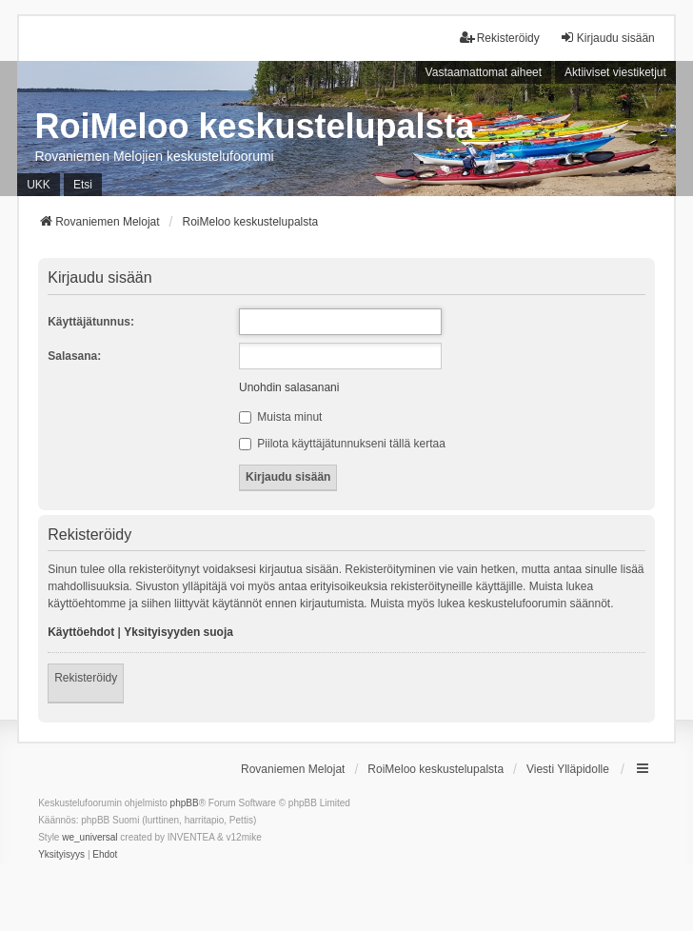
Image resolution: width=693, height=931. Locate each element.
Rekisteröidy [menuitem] (500, 37)
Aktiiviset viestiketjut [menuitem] (615, 72)
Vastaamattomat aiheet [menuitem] (484, 72)
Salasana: (74, 356)
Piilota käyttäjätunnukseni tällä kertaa (342, 443)
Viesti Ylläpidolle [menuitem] (567, 769)
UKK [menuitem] (38, 184)
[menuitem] (61, 854)
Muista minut (280, 417)
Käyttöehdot (81, 632)
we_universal (89, 837)
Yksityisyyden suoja (178, 632)
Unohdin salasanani (289, 387)
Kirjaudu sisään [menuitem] (607, 37)
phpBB (184, 803)
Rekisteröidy (85, 677)
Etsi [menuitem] (82, 184)
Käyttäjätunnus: (91, 321)
